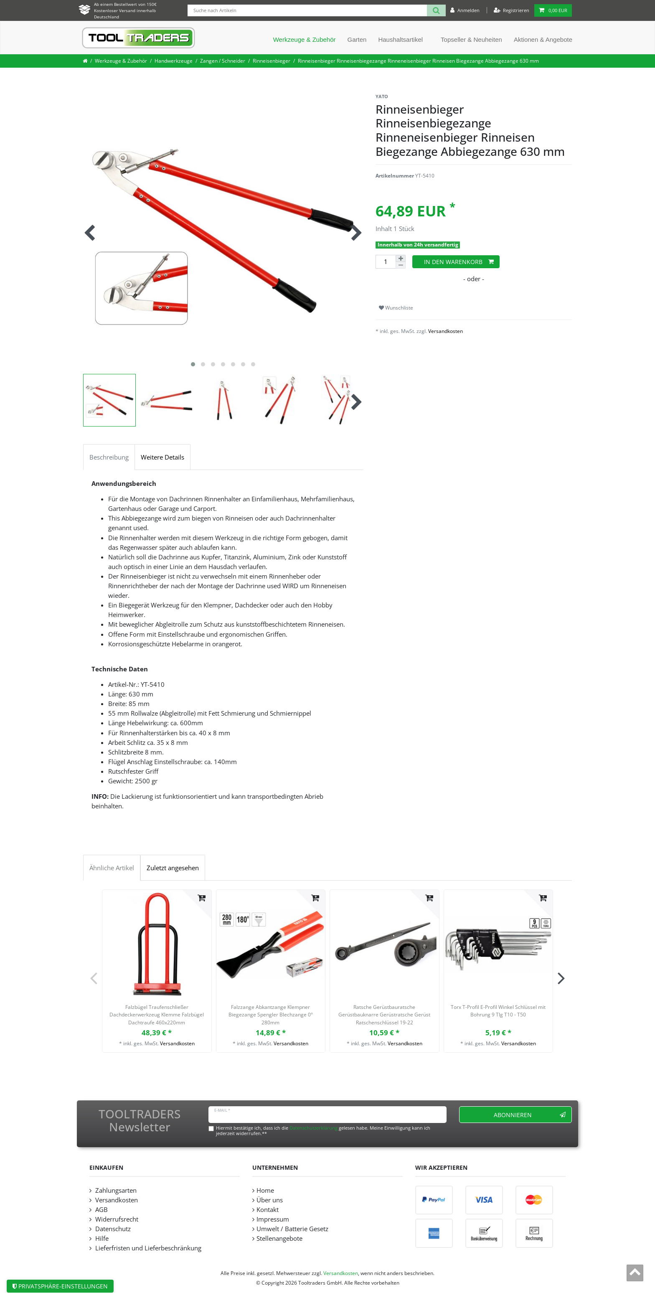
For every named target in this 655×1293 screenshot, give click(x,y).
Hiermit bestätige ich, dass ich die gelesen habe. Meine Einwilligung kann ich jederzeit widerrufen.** (323, 1130)
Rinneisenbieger (271, 60)
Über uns (269, 1200)
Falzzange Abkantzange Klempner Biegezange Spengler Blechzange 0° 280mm (270, 1014)
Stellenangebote (279, 1238)
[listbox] (156, 944)
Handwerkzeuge (174, 60)
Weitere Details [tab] (162, 457)
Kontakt (267, 1209)
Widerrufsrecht (116, 1219)
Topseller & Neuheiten (471, 39)
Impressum (272, 1219)
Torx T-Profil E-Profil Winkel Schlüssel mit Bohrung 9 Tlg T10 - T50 (498, 1010)
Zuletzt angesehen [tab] (173, 868)
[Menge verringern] (401, 265)
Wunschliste (396, 307)
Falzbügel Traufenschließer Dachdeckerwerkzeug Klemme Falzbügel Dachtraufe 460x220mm (156, 1014)
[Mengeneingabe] (386, 262)
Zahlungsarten (115, 1190)
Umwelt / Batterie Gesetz (292, 1228)
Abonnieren (530, 1115)
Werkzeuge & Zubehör (304, 39)
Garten (357, 39)
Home (265, 1190)
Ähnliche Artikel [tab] (111, 868)
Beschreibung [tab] (109, 457)
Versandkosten (445, 331)
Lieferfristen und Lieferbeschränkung (147, 1248)
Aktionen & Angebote (543, 39)
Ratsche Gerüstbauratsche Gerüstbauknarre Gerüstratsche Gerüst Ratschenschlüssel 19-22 (384, 1014)
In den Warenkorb (459, 262)
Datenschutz (112, 1228)
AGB (101, 1209)
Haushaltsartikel (400, 39)
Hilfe (101, 1238)
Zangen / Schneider (222, 60)
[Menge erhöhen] (401, 258)
